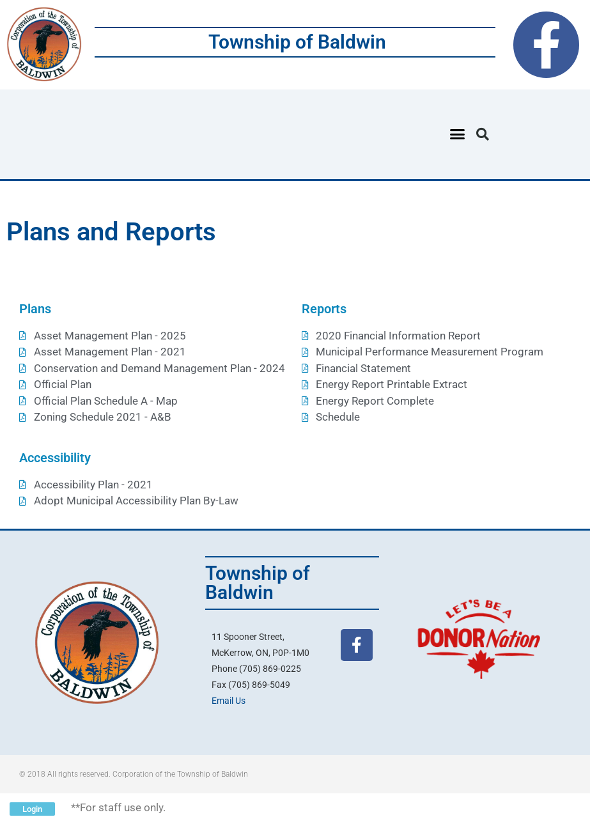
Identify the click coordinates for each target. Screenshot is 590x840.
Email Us (228, 701)
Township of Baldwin (297, 42)
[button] (458, 134)
